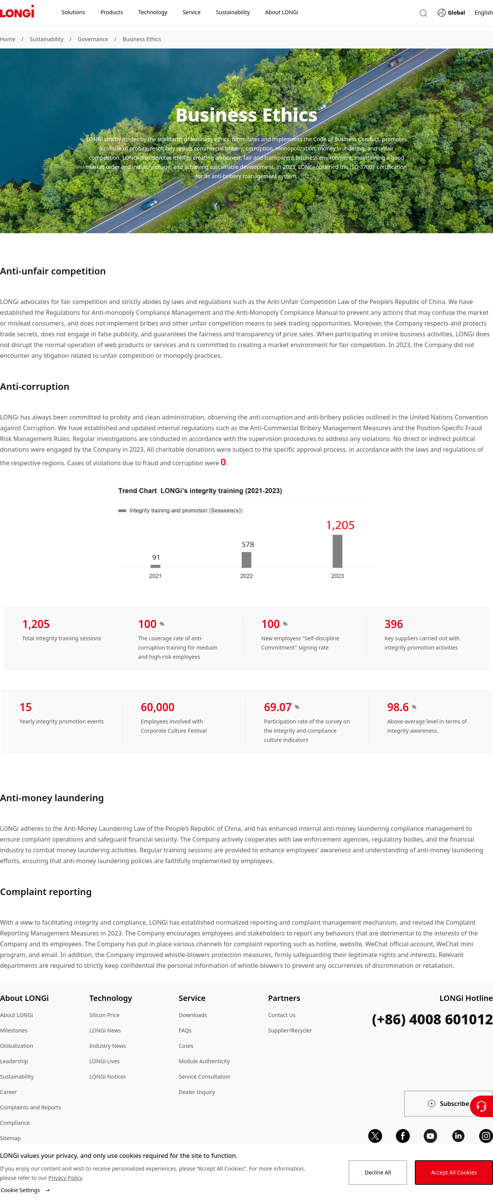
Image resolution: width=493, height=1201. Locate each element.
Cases (186, 1045)
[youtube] (431, 1136)
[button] (423, 15)
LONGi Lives (104, 1061)
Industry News (107, 1045)
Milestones (13, 1030)
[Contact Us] (481, 1106)
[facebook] (403, 1136)
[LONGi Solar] (17, 15)
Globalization (16, 1045)
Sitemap (10, 1138)
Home (7, 39)
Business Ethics (141, 39)
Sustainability (47, 39)
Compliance (15, 1122)
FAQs (185, 1030)
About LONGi (16, 1015)
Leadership (14, 1061)
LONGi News (105, 1030)
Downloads (193, 1015)
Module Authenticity (204, 1061)
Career (8, 1092)
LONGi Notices (107, 1076)
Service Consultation (204, 1076)
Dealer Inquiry (197, 1092)
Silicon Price (104, 1015)
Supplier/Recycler (290, 1030)
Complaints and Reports (30, 1107)
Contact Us (281, 1015)
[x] (375, 1136)
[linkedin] (458, 1136)
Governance (93, 39)
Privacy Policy (65, 1177)
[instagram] (486, 1136)
